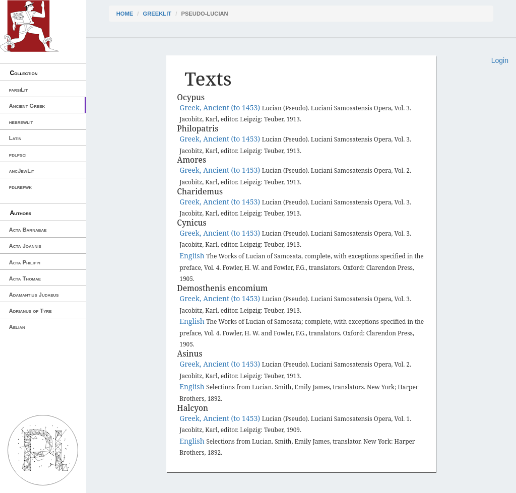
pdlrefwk (20, 187)
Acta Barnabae (28, 230)
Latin (15, 138)
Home (125, 14)
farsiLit (18, 90)
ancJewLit (21, 171)
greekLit (157, 14)
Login (499, 60)
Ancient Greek (27, 106)
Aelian (17, 327)
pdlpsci (18, 155)
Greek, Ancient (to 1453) (220, 107)
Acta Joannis (25, 246)
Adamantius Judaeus (34, 295)
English (192, 255)
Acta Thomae (25, 278)
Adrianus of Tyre (30, 311)
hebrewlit (21, 122)
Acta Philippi (24, 262)
